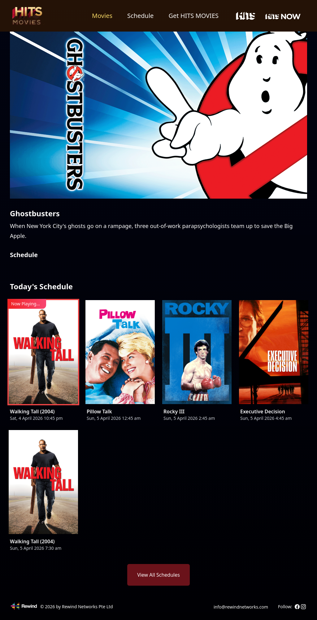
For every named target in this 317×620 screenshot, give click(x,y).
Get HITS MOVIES (193, 15)
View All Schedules (158, 574)
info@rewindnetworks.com (241, 607)
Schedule (140, 15)
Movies (102, 15)
